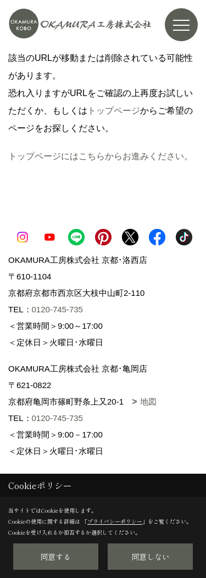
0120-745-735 (57, 309)
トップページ (113, 110)
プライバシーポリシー (114, 521)
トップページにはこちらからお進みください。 (100, 156)
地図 (148, 401)
